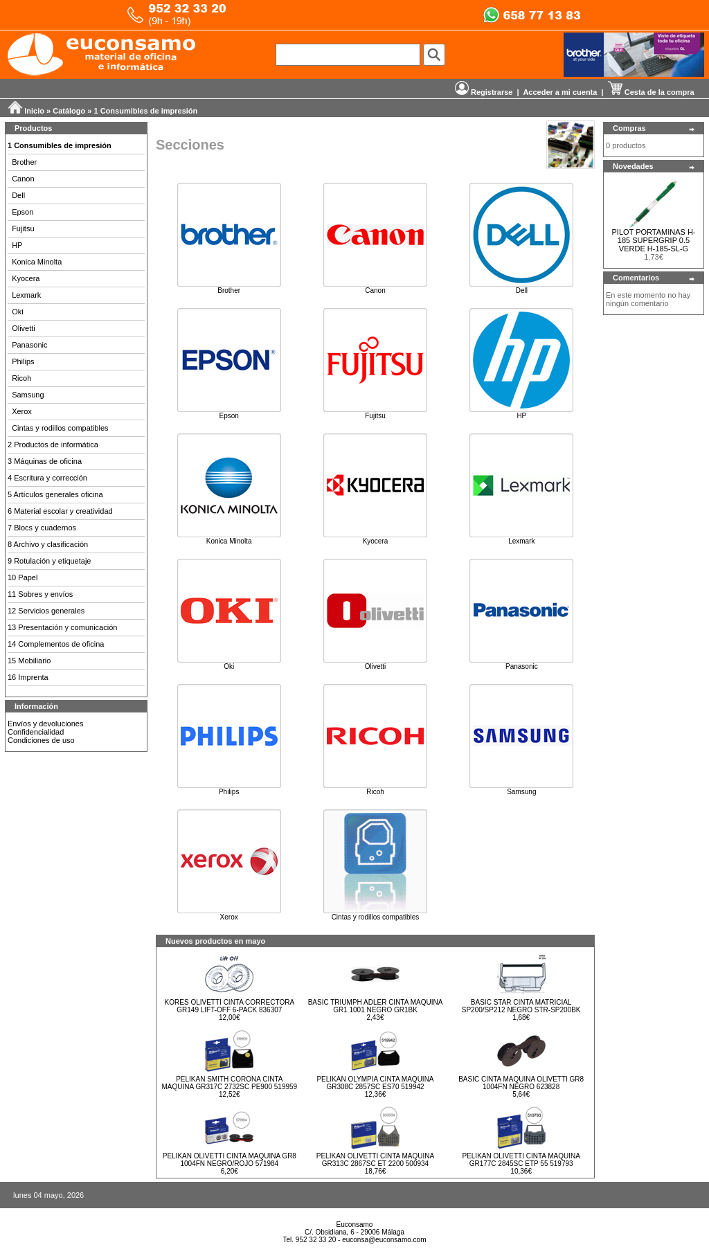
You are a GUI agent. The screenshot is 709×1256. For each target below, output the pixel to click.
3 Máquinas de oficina (45, 461)
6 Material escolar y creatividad (60, 511)
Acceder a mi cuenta (560, 92)
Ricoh (21, 378)
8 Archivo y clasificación (48, 544)
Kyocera (25, 278)
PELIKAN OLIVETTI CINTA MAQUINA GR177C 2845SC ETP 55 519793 (521, 1159)
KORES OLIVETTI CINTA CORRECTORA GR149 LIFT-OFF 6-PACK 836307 (229, 1006)
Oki (18, 311)
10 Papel (22, 577)
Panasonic (29, 345)
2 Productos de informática (53, 444)
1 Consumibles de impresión (146, 111)
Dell (18, 195)
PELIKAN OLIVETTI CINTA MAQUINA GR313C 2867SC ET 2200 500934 (375, 1159)
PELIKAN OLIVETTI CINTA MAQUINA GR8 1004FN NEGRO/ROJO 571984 (229, 1159)
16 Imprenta (28, 677)
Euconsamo (354, 1224)
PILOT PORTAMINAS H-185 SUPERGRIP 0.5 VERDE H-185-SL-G (653, 240)
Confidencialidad (36, 732)
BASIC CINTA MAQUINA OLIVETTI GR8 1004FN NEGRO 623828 (521, 1083)
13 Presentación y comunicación (62, 627)
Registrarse (484, 92)
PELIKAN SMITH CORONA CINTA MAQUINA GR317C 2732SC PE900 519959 (229, 1083)
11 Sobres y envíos (40, 594)
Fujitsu (23, 228)
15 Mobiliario (29, 660)
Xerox (22, 411)
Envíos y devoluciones (45, 723)
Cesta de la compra (651, 92)
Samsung (28, 395)
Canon (23, 178)
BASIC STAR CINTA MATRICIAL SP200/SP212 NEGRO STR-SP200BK (521, 1006)
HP (17, 245)
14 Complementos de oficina (56, 644)
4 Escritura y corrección (47, 478)
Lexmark (26, 295)
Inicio (34, 111)
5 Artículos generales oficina (55, 494)
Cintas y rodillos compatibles (60, 428)
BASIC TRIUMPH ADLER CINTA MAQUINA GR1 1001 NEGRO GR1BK (375, 1006)
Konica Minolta (37, 262)
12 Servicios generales (46, 611)
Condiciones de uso (41, 740)
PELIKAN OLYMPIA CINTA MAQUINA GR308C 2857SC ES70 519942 (374, 1083)
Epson (22, 212)
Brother (24, 162)
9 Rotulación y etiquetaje (49, 561)
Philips (23, 361)
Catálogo (69, 111)
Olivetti (23, 328)
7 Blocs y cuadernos (42, 527)
